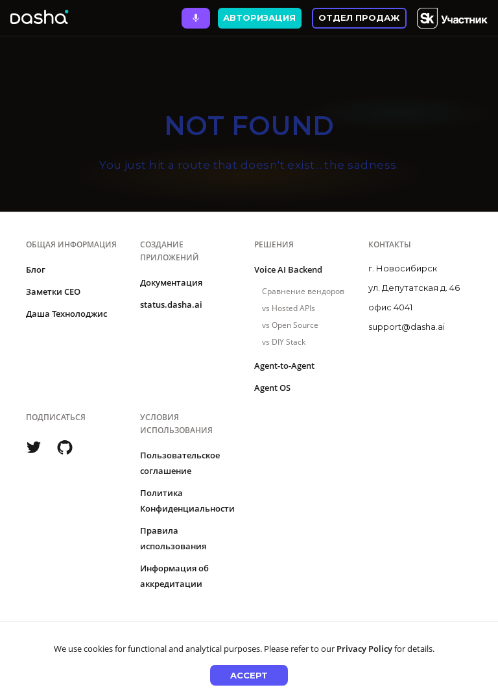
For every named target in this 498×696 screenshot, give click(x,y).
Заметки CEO (53, 291)
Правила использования (173, 538)
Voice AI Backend (288, 269)
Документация (171, 282)
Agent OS (272, 387)
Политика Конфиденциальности (187, 500)
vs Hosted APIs (288, 308)
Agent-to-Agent (284, 365)
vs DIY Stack (283, 341)
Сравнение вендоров (303, 291)
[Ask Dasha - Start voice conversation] (196, 18)
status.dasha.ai (171, 304)
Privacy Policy (364, 648)
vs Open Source (290, 324)
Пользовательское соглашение (180, 463)
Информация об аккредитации (174, 576)
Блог (35, 269)
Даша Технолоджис (66, 313)
